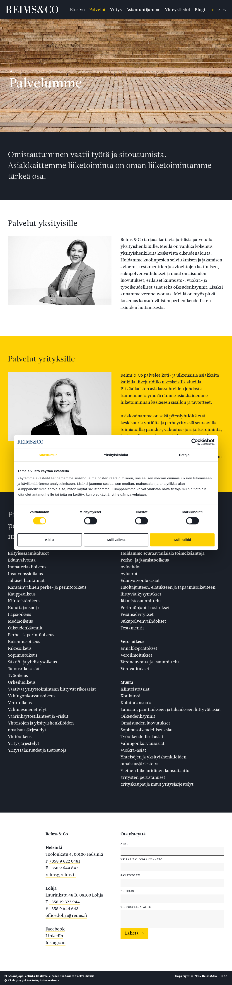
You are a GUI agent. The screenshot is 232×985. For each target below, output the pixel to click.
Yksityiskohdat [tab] (116, 455)
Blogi (200, 9)
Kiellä (49, 540)
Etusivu (77, 9)
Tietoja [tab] (184, 455)
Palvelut (97, 9)
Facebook (55, 929)
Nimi (124, 843)
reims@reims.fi (61, 875)
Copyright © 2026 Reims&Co (196, 976)
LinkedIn (54, 936)
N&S (224, 976)
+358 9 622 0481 (64, 861)
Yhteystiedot (177, 9)
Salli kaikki (182, 540)
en (218, 10)
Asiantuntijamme (143, 9)
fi (213, 10)
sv (224, 10)
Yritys (116, 9)
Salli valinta (116, 540)
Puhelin (127, 891)
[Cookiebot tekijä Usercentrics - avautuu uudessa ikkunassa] (195, 441)
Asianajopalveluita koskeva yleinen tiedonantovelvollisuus (49, 976)
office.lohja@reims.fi (66, 915)
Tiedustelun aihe (136, 907)
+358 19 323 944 (64, 902)
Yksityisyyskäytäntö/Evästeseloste (32, 980)
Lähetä (132, 933)
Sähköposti (131, 875)
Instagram (55, 943)
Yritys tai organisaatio (142, 859)
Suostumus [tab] (48, 455)
